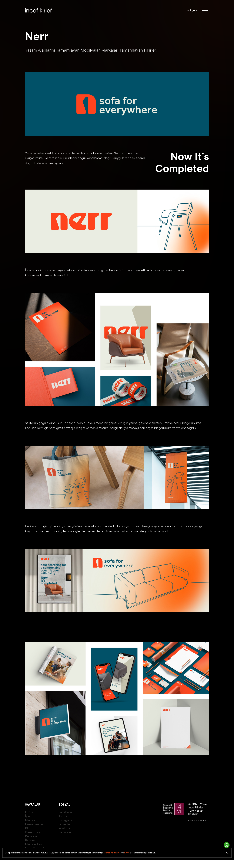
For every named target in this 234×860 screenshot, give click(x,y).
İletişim (30, 840)
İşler (28, 816)
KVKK (126, 853)
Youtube (64, 828)
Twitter (63, 816)
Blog (28, 828)
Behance (65, 832)
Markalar (31, 820)
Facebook (65, 812)
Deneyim (31, 836)
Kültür (29, 812)
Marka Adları (33, 844)
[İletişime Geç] (227, 845)
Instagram (65, 820)
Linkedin (64, 824)
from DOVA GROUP (198, 820)
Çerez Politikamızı (112, 853)
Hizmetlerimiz (34, 824)
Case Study (33, 832)
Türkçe (190, 10)
